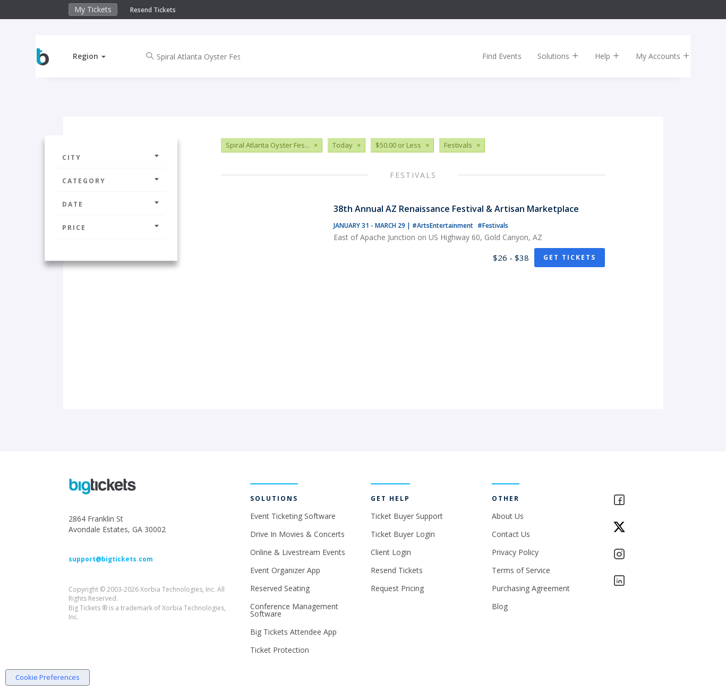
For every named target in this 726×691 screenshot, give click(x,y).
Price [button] (111, 227)
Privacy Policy (515, 552)
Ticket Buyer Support (407, 516)
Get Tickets (569, 257)
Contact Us (511, 534)
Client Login (391, 552)
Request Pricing (397, 588)
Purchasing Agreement (531, 588)
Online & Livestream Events (297, 552)
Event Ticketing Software (293, 516)
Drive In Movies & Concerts (297, 534)
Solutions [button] (548, 56)
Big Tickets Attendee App (293, 632)
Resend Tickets (153, 9)
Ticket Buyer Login (403, 534)
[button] (98, 56)
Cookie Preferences (47, 677)
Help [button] (597, 56)
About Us (508, 516)
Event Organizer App (285, 570)
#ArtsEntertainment (443, 225)
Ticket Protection (279, 650)
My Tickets (93, 9)
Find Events (492, 56)
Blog (500, 606)
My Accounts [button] (653, 56)
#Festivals (492, 225)
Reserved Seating (280, 588)
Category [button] (111, 180)
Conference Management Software (294, 610)
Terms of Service (521, 570)
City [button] (111, 157)
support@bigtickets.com (111, 559)
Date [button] (111, 204)
